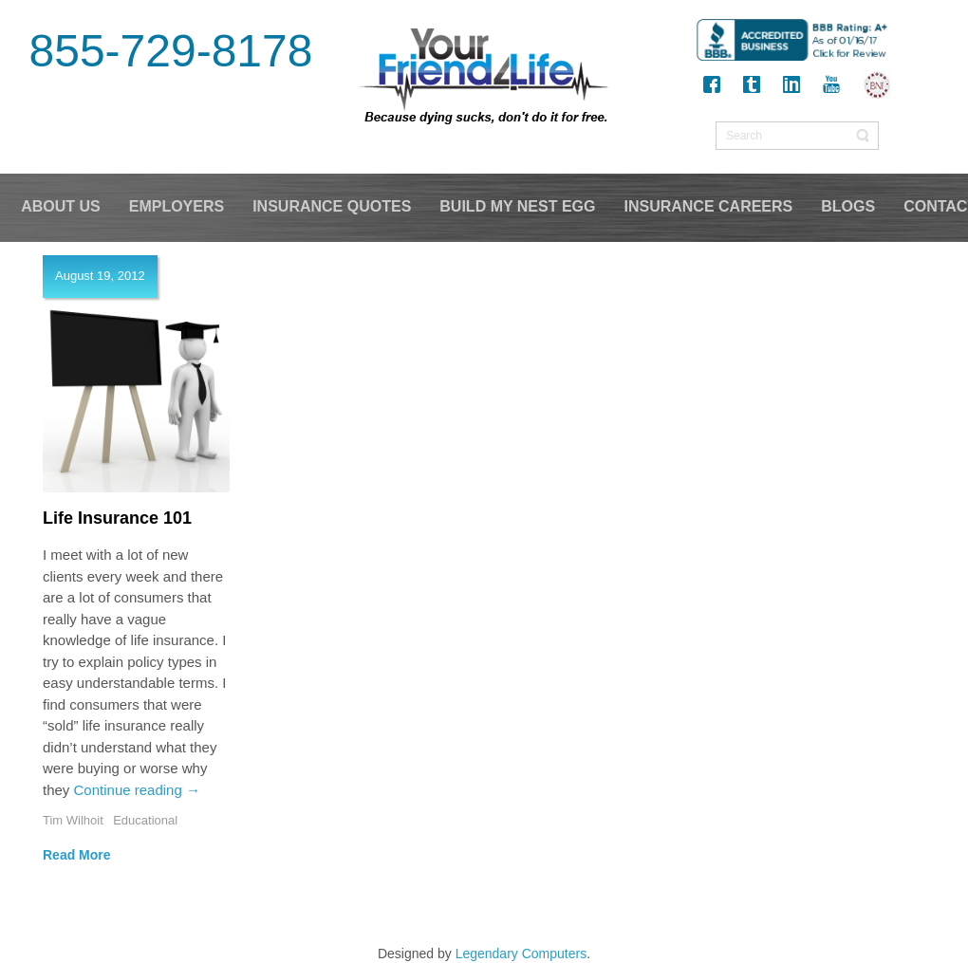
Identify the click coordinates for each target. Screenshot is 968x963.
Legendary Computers (521, 953)
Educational (145, 820)
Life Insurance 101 (117, 518)
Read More (77, 854)
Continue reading (137, 790)
